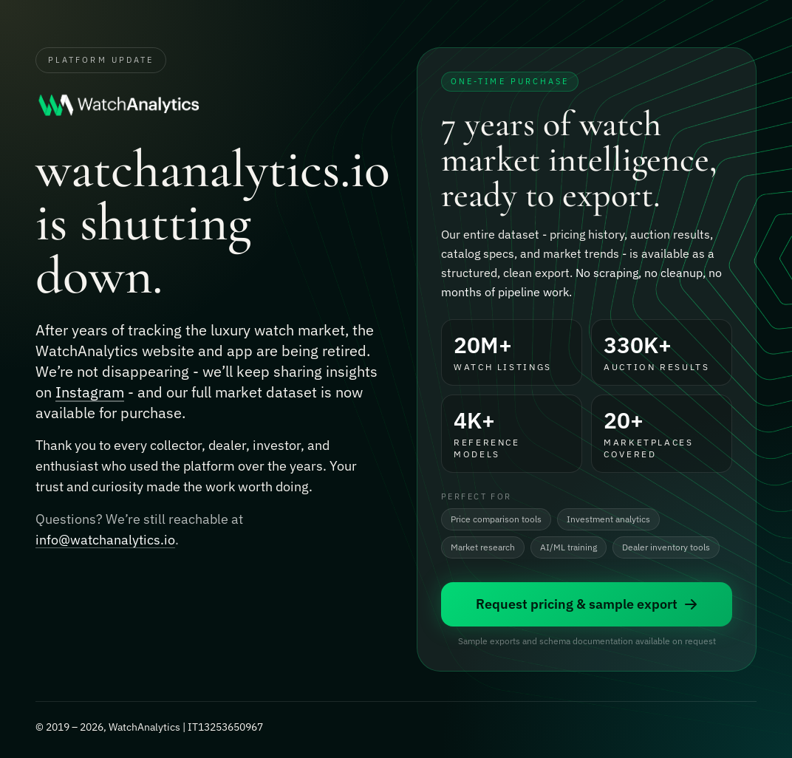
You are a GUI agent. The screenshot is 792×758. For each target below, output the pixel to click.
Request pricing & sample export (587, 603)
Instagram (89, 392)
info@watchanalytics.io (105, 540)
